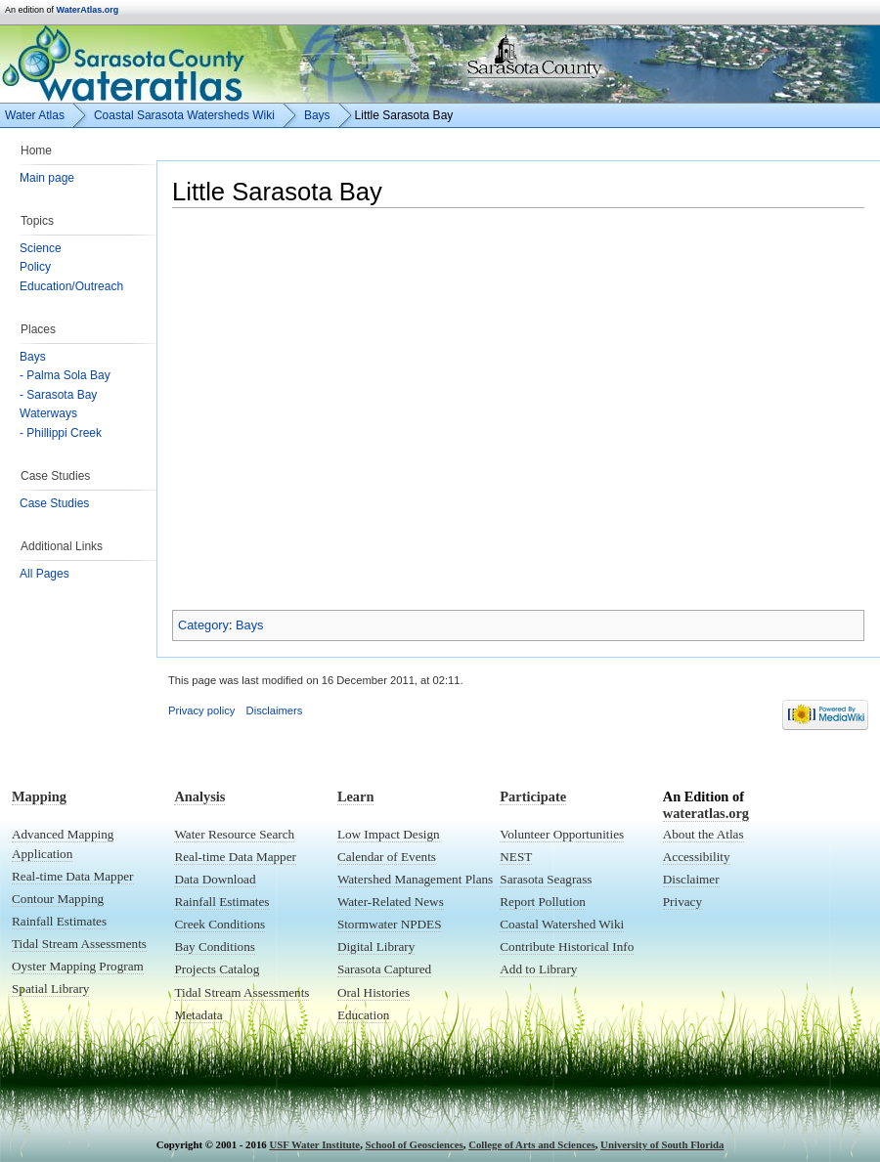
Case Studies (54, 503)
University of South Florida (662, 1144)
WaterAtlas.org (88, 10)
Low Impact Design (388, 834)
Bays (33, 357)
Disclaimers (274, 710)
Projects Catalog (216, 969)
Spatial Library (50, 988)
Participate (533, 796)
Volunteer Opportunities (562, 834)
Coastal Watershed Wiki (562, 924)
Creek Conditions (219, 924)
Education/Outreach (71, 286)
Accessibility (696, 856)
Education (363, 1015)
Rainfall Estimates (59, 921)
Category (203, 625)
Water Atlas (35, 115)
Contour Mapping (58, 898)
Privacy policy (201, 710)
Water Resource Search (234, 834)
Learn (355, 796)
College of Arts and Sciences (531, 1144)
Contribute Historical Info (567, 946)
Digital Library (376, 946)
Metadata (198, 1015)
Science (41, 248)
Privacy (682, 901)
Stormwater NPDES (389, 924)
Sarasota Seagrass (546, 879)
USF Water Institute (314, 1144)
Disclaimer (691, 879)
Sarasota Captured (384, 969)
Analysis (199, 796)
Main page (47, 178)
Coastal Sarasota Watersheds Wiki (184, 115)
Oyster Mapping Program (78, 966)
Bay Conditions (214, 946)
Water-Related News (390, 901)
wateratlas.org (706, 813)
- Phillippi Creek (61, 433)
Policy (35, 267)
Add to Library (538, 969)
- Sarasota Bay (58, 395)
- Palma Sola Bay (65, 375)
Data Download (214, 879)
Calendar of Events (386, 856)
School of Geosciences (414, 1144)
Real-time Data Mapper (73, 876)
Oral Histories (373, 992)
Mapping (39, 796)
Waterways (48, 413)
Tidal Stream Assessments (79, 943)
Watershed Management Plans (415, 879)
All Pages (44, 574)
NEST (516, 856)
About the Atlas (703, 834)
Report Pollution (543, 901)
